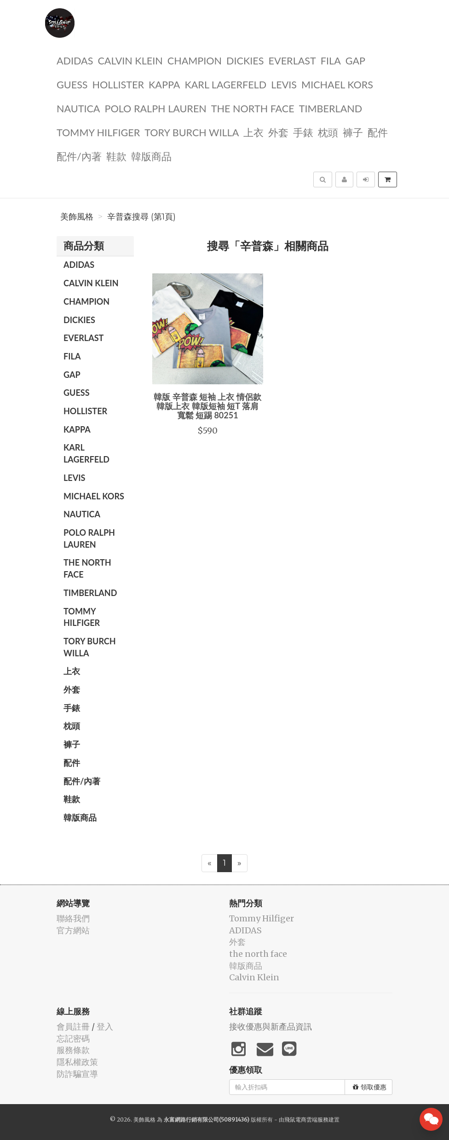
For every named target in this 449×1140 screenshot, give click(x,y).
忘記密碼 (73, 1038)
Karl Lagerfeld (225, 84)
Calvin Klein (130, 60)
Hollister (118, 84)
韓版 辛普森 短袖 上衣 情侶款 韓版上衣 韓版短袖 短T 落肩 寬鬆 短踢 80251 (207, 406)
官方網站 (73, 930)
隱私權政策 (77, 1062)
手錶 (303, 132)
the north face (252, 108)
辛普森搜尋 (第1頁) (141, 217)
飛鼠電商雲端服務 (306, 1119)
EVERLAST (292, 60)
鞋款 (116, 155)
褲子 (353, 132)
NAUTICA (78, 108)
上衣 (253, 132)
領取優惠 (369, 1087)
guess (72, 84)
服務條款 (73, 1050)
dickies (245, 60)
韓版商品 (151, 155)
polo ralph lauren (155, 108)
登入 (105, 1026)
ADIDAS (75, 60)
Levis (284, 84)
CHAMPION (194, 60)
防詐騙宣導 (77, 1074)
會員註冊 (73, 1026)
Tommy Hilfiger (98, 132)
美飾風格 (76, 217)
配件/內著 (79, 155)
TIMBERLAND (330, 108)
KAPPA (164, 84)
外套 (278, 132)
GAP (355, 60)
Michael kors (337, 84)
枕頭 (328, 132)
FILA (331, 60)
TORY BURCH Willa (191, 132)
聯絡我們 (73, 918)
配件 (378, 132)
